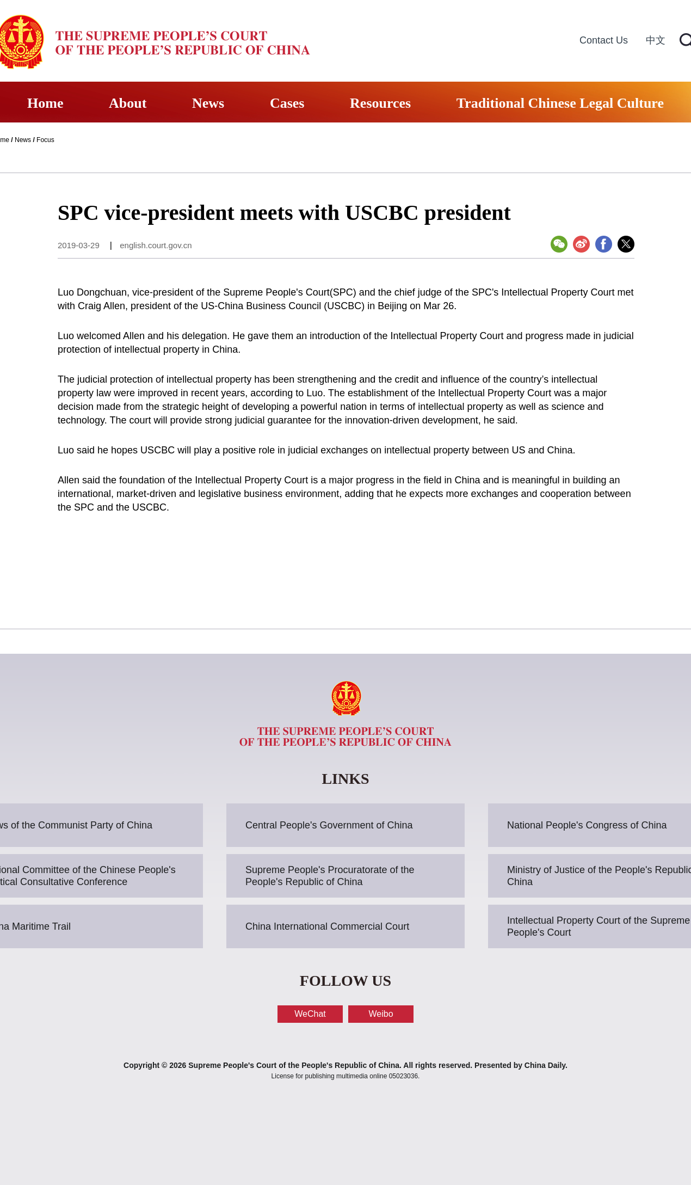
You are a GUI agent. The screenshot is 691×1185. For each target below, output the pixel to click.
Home (45, 103)
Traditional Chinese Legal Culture (560, 103)
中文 (655, 40)
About (127, 103)
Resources (380, 103)
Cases (287, 103)
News (208, 103)
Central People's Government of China (329, 825)
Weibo (380, 1013)
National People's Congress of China (587, 825)
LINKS (345, 778)
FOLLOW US (345, 980)
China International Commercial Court (327, 926)
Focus (45, 140)
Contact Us (603, 40)
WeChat (310, 1013)
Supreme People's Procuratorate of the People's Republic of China (330, 875)
